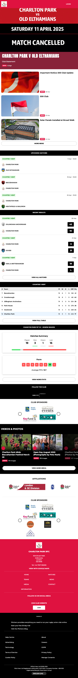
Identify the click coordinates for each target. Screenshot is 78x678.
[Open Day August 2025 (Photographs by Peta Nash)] (47, 442)
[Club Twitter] (39, 390)
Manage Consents (48, 657)
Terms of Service (11, 652)
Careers (44, 642)
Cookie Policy (10, 657)
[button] (75, 65)
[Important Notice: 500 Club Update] (20, 82)
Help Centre (9, 637)
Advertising (9, 642)
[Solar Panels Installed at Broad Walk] (20, 129)
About (43, 637)
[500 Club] (20, 105)
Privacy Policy (46, 652)
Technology (9, 647)
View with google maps (39, 568)
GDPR (43, 647)
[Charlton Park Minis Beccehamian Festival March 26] (16, 442)
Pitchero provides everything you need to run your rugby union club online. (39, 622)
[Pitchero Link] (44, 396)
